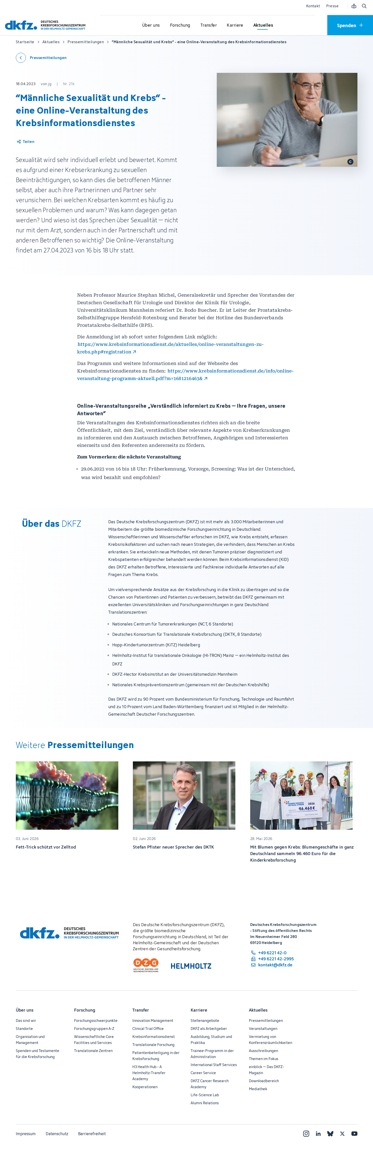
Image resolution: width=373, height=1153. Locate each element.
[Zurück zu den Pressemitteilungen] (41, 58)
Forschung (84, 1010)
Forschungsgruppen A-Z (94, 1028)
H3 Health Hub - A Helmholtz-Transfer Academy (149, 1073)
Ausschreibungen (263, 1051)
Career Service (203, 1073)
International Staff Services (214, 1065)
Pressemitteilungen (266, 1020)
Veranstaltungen (263, 1028)
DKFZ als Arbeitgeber (209, 1028)
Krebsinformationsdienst (153, 1036)
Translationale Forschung (153, 1044)
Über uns (24, 1010)
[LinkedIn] (318, 1134)
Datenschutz (57, 1134)
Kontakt (313, 6)
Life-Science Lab (205, 1095)
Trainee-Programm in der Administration (212, 1054)
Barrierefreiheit (92, 1134)
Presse (332, 6)
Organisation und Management (30, 1039)
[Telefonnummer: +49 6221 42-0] (272, 953)
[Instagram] (306, 1134)
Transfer (140, 1010)
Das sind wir (26, 1020)
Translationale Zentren (93, 1051)
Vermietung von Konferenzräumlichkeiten (270, 1039)
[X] (342, 1134)
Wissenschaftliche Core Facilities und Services (94, 1039)
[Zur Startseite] (46, 25)
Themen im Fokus (263, 1059)
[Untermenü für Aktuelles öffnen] (263, 25)
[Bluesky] (330, 1134)
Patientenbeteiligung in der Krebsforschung (156, 1056)
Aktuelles (258, 1010)
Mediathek (258, 1089)
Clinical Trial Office (148, 1028)
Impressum (26, 1134)
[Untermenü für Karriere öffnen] (235, 25)
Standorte (24, 1028)
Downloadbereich (264, 1081)
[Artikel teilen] (25, 142)
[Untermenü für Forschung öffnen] (180, 25)
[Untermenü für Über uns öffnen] (150, 25)
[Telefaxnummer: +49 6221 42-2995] (272, 959)
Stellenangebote (205, 1020)
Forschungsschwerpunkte (96, 1020)
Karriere (199, 1010)
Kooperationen (144, 1087)
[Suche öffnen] (364, 6)
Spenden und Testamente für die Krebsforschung (37, 1054)
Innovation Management (152, 1020)
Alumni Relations (205, 1103)
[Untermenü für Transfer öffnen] (208, 25)
